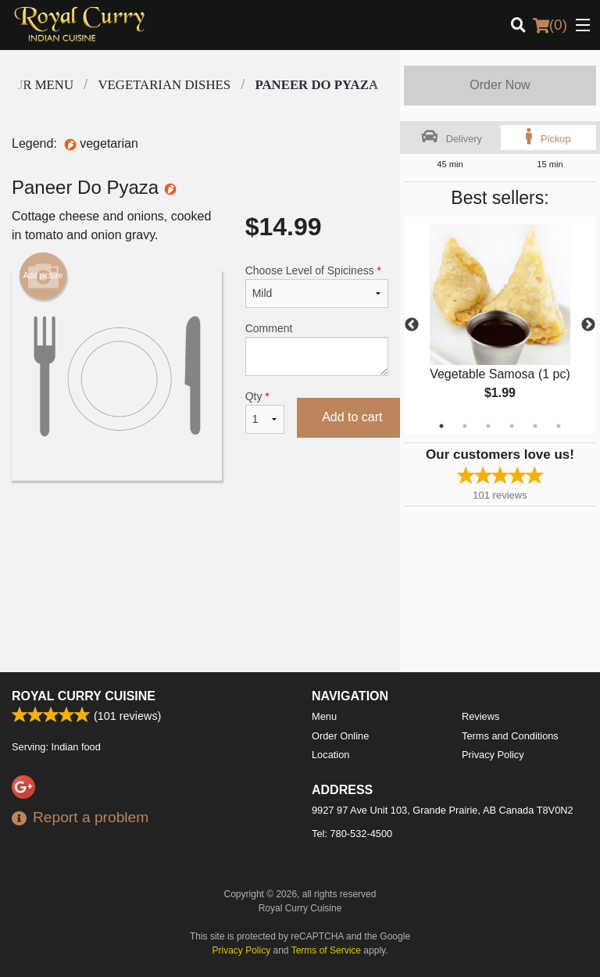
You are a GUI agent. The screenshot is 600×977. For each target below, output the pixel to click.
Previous (412, 325)
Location (330, 754)
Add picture (43, 275)
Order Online (340, 736)
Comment (316, 349)
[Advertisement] (200, 531)
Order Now (500, 84)
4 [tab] (512, 426)
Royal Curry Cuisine (83, 696)
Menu (324, 716)
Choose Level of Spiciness (316, 286)
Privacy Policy (493, 754)
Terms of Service (326, 950)
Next (588, 325)
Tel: (352, 833)
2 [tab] (465, 426)
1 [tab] (441, 426)
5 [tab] (535, 426)
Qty (264, 412)
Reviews (480, 716)
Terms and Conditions (510, 736)
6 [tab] (558, 426)
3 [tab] (488, 426)
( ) (550, 25)
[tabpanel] (500, 325)
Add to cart (352, 417)
